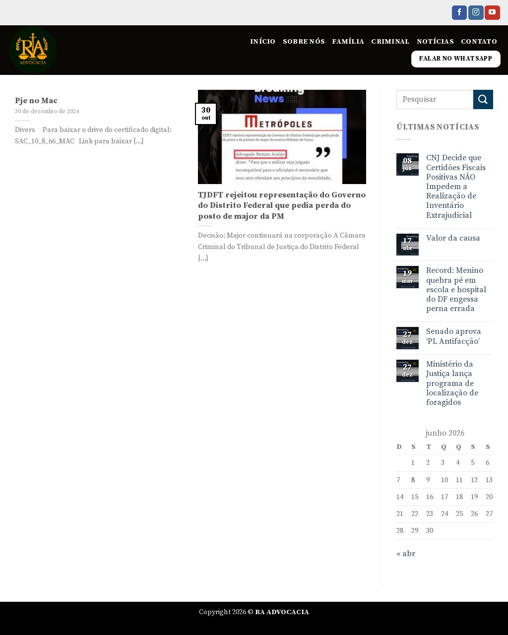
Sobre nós (304, 41)
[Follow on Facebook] (459, 12)
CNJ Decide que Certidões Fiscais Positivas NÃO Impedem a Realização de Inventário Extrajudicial (456, 186)
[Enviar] (483, 99)
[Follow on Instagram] (475, 12)
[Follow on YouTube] (492, 12)
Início (263, 41)
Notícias (435, 41)
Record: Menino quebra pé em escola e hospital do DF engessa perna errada (456, 290)
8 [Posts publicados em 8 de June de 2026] (413, 480)
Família (348, 41)
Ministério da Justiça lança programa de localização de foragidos (452, 383)
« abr (405, 554)
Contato (479, 41)
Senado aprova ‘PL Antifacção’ (453, 336)
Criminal (390, 41)
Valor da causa (453, 238)
